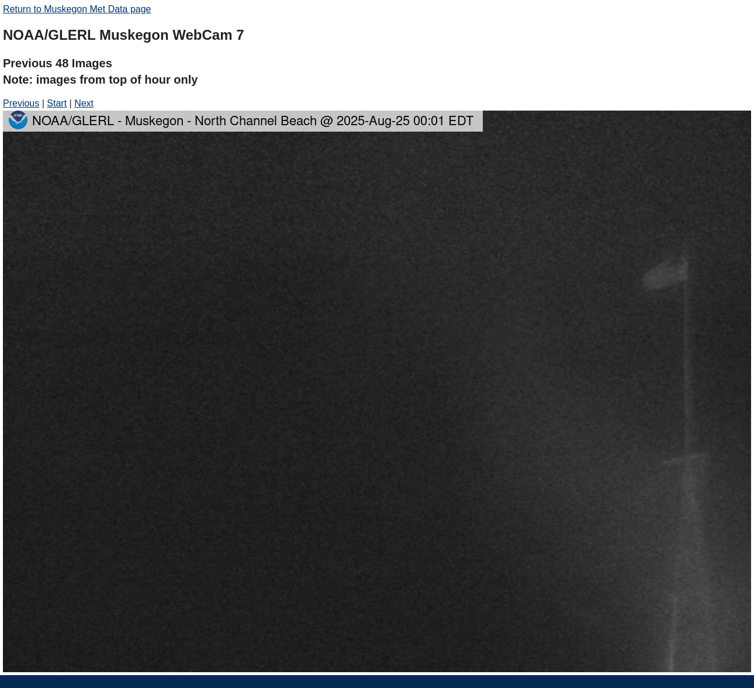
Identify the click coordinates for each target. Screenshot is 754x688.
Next (84, 103)
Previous (21, 103)
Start (57, 103)
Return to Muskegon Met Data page (77, 9)
